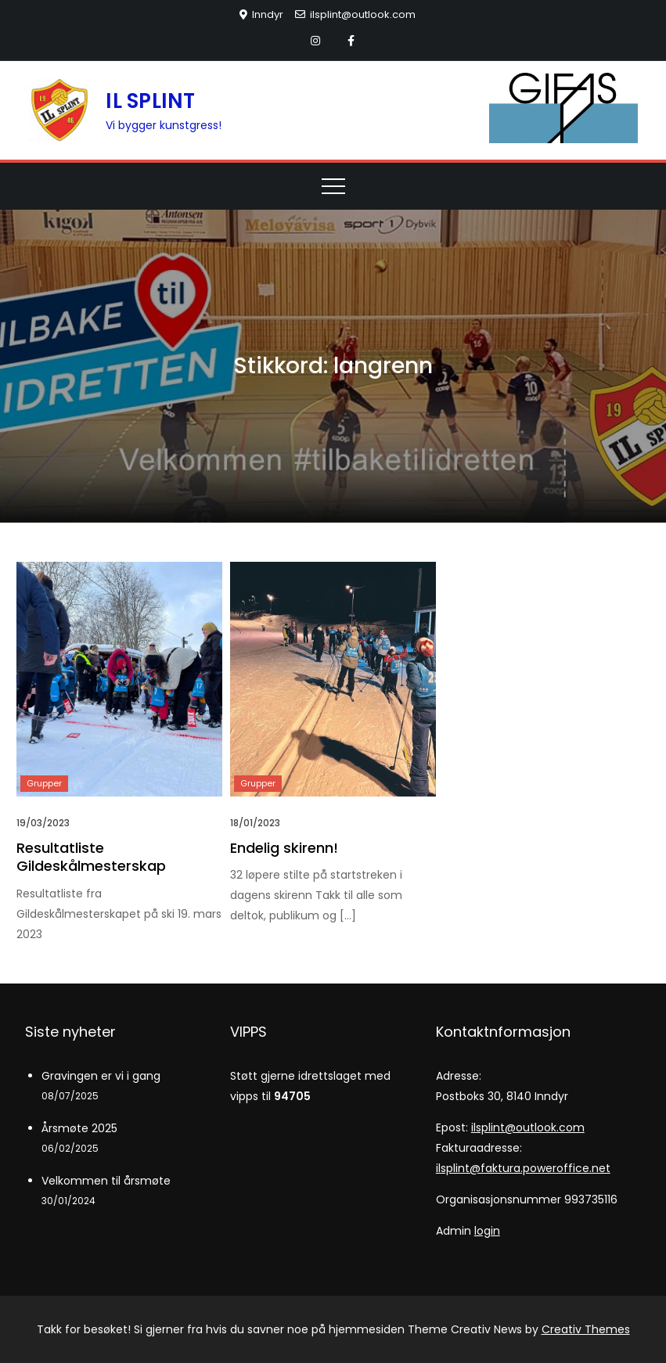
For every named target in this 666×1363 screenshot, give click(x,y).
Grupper (44, 783)
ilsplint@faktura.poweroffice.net (523, 1168)
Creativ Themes (586, 1329)
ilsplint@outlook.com (355, 14)
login (487, 1231)
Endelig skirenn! (284, 848)
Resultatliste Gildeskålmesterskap (91, 857)
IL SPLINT (150, 101)
